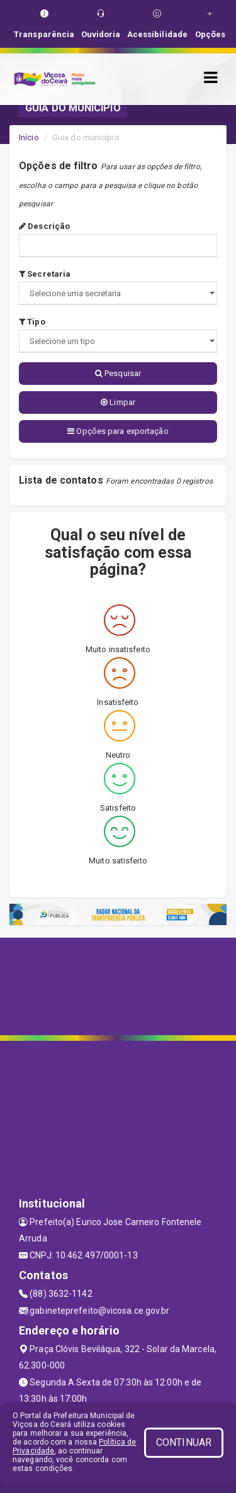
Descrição (44, 226)
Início (29, 137)
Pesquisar (118, 373)
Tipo (32, 321)
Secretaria (44, 274)
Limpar (118, 402)
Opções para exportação (117, 431)
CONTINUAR (183, 1442)
